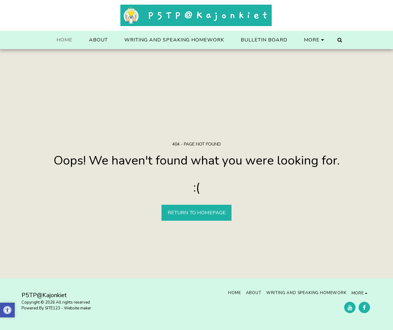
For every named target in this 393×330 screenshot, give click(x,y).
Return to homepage (197, 212)
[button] (339, 39)
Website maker (77, 308)
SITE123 (52, 308)
